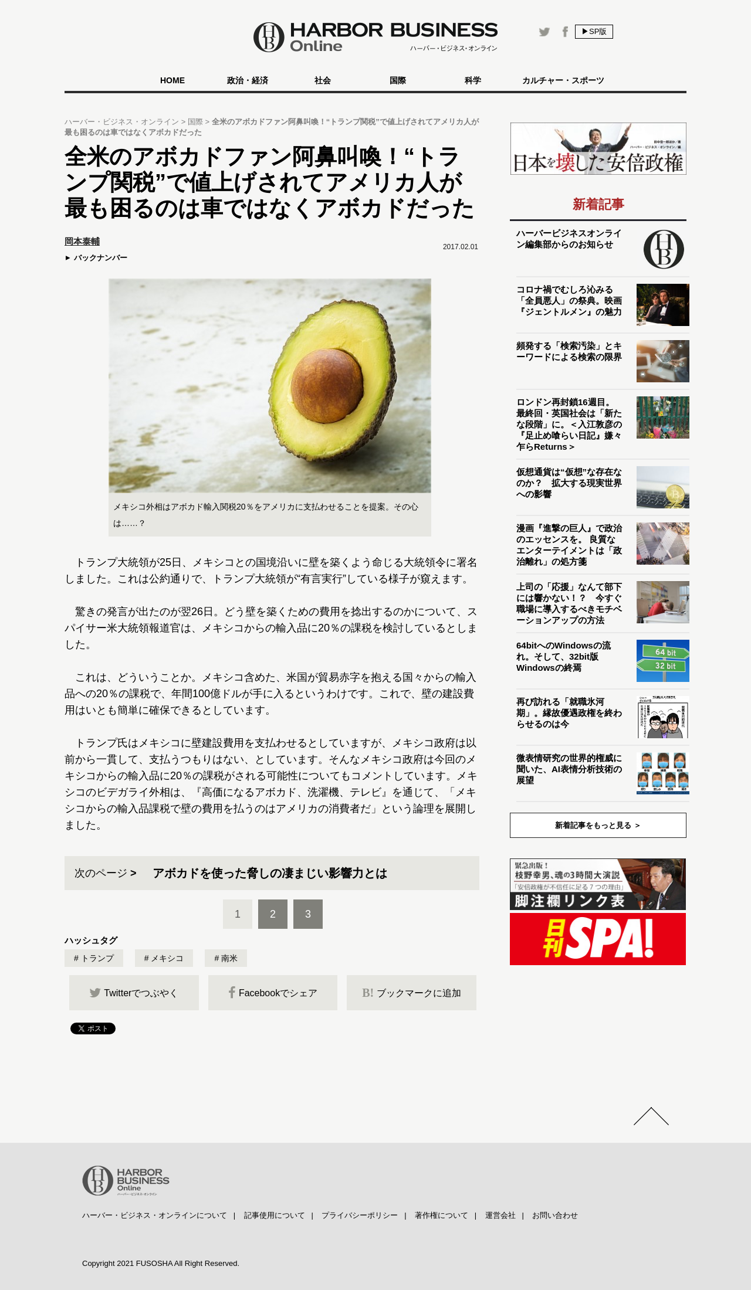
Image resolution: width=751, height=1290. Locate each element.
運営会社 (500, 1215)
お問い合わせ (555, 1215)
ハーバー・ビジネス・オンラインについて (154, 1215)
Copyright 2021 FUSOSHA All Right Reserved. (160, 1263)
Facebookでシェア (272, 992)
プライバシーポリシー (360, 1215)
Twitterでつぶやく (133, 992)
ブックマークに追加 (411, 993)
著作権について (441, 1215)
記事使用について (274, 1215)
